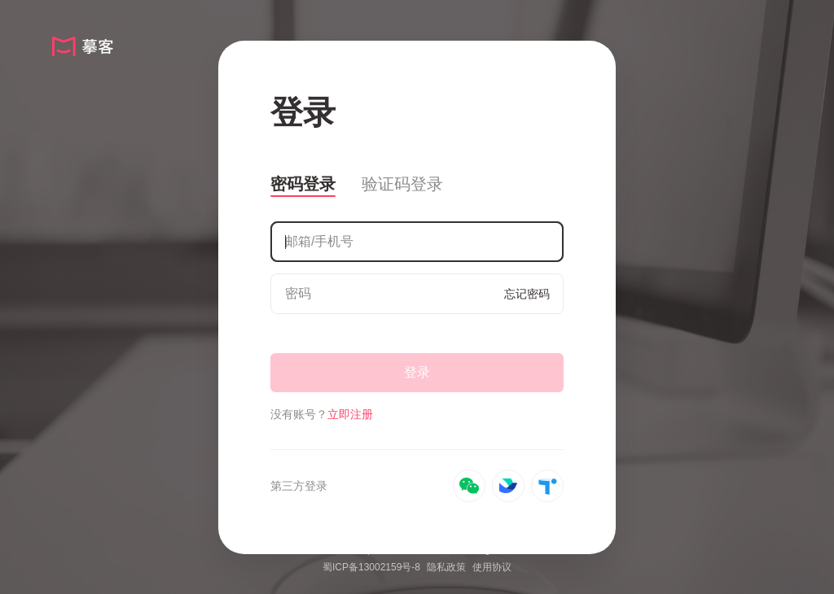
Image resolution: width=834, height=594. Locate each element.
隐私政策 (446, 567)
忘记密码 (527, 293)
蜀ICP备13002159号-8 (371, 567)
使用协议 (491, 567)
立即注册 (350, 414)
